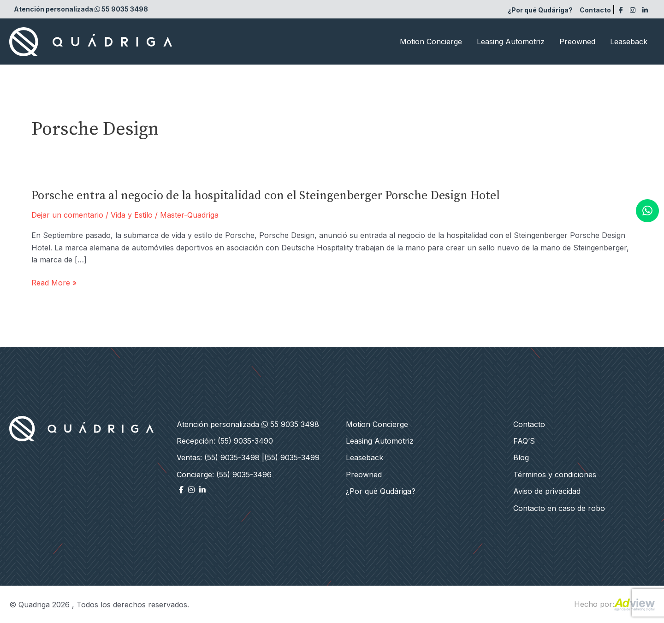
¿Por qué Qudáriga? (540, 10)
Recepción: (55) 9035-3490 (225, 440)
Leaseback (628, 41)
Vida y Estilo (132, 215)
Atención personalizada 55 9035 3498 (81, 9)
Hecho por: (614, 604)
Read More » (54, 283)
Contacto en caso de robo (559, 508)
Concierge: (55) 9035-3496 (224, 474)
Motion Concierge (431, 41)
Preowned (577, 41)
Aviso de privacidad (547, 491)
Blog (521, 457)
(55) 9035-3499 (292, 457)
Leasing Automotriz (511, 41)
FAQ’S (524, 440)
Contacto (595, 10)
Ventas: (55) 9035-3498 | (220, 457)
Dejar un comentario (67, 215)
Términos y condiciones (554, 474)
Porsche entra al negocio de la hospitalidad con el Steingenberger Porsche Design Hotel (265, 195)
